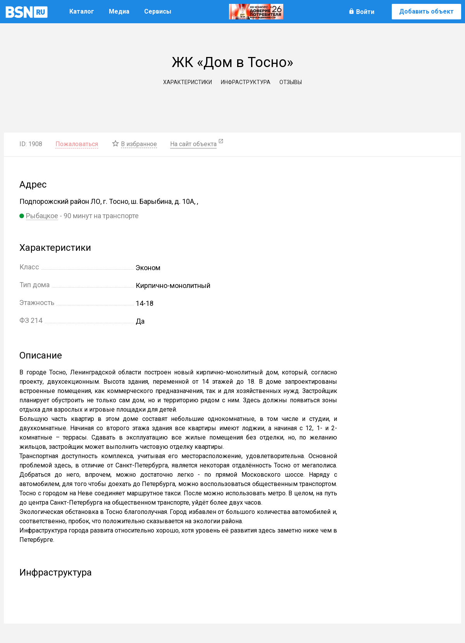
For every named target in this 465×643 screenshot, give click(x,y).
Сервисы (157, 11)
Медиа (119, 11)
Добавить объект (426, 11)
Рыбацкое (42, 216)
